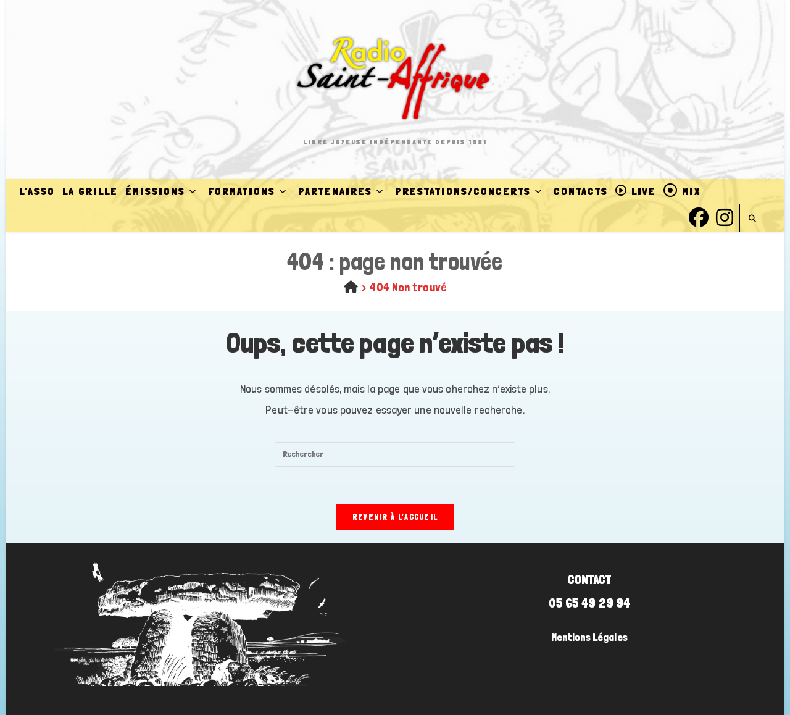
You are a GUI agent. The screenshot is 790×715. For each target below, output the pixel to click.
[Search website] (752, 219)
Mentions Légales (589, 637)
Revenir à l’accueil (395, 517)
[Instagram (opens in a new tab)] (724, 216)
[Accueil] (351, 287)
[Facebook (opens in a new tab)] (699, 216)
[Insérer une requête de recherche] (395, 454)
